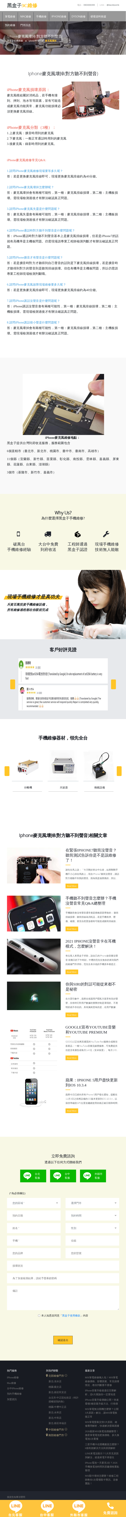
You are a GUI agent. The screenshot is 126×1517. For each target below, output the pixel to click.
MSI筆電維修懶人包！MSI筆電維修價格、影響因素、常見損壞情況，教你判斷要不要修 (102, 1381)
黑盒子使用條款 (71, 1315)
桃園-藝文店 (55, 1387)
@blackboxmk (109, 5)
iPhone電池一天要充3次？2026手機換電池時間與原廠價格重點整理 (102, 1467)
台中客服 (67, 1176)
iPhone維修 (59, 16)
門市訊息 (25, 25)
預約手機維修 (14, 1394)
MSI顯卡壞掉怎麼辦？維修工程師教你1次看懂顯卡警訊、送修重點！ (102, 1480)
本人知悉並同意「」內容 (64, 1315)
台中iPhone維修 (15, 1388)
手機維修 (41, 16)
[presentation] (63, 1324)
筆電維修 (10, 16)
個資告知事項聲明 (16, 1497)
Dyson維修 (79, 16)
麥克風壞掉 (50, 41)
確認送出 (63, 1340)
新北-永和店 (55, 1412)
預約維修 (10, 25)
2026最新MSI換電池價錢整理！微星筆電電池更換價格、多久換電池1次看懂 (102, 1435)
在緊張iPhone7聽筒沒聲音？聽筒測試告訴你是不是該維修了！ (91, 855)
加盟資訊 (12, 1399)
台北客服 (37, 1176)
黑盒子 (22, 5)
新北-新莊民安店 (57, 1392)
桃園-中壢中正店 (57, 1407)
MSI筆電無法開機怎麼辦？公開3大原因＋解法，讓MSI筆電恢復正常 (102, 1413)
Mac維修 (25, 16)
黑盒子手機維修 (15, 41)
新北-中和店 (55, 1418)
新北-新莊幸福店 (57, 1423)
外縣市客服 (98, 1176)
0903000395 (86, 5)
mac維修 (11, 1383)
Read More (72, 886)
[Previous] (12, 684)
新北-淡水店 (55, 1381)
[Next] (113, 684)
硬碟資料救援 (98, 16)
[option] (63, 684)
